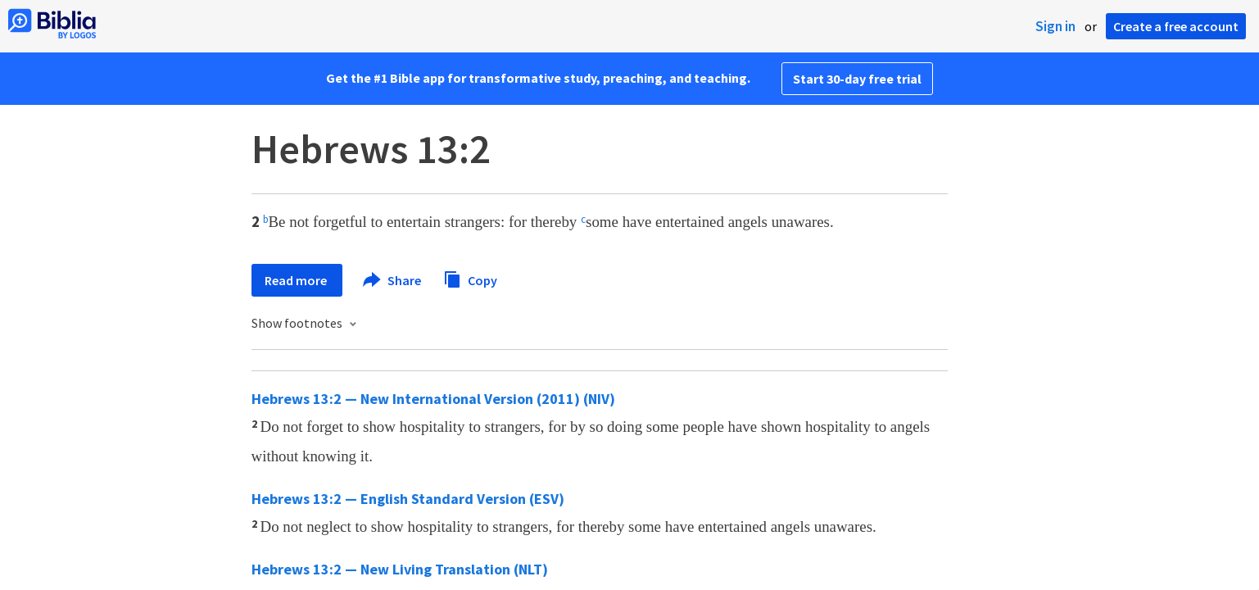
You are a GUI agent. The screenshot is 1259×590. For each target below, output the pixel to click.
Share (392, 280)
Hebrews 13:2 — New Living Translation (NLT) (399, 569)
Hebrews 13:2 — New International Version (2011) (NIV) (433, 398)
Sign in (1055, 26)
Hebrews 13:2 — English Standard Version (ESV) (407, 498)
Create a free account (1176, 26)
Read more (297, 280)
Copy (470, 278)
